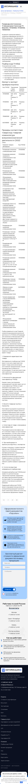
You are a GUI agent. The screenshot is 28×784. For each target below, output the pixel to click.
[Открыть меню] (21, 6)
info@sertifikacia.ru (7, 685)
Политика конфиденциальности (9, 771)
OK (21, 782)
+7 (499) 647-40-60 (14, 614)
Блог (2, 712)
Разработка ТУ (5, 735)
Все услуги (4, 703)
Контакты (3, 716)
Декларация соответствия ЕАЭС (10, 725)
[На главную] (9, 6)
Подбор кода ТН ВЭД (7, 744)
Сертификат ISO (5, 738)
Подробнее (24, 780)
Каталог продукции (6, 747)
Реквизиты (4, 754)
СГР (2, 728)
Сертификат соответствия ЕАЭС (10, 722)
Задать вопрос (5, 760)
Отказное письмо (6, 732)
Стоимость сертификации (8, 699)
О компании (4, 709)
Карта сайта (4, 757)
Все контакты (14, 608)
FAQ (2, 751)
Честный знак (5, 706)
